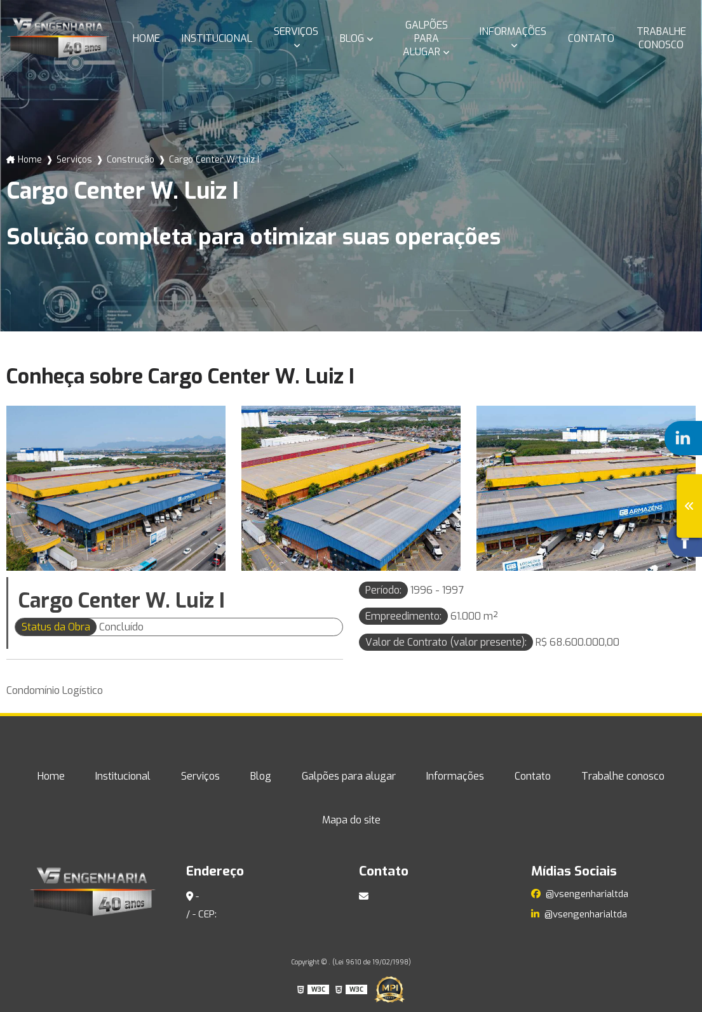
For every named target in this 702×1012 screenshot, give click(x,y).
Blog (352, 38)
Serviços (296, 31)
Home (146, 38)
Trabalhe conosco (661, 38)
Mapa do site (351, 820)
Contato (591, 38)
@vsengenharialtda (579, 894)
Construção (130, 160)
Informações (513, 31)
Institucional (217, 38)
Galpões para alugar (425, 38)
